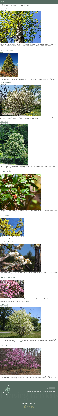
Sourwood (4, 122)
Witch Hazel (4, 215)
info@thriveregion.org (43, 388)
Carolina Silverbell (6, 241)
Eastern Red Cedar (6, 50)
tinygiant (1, 10)
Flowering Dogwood (7, 277)
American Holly (5, 171)
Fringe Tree (4, 305)
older (1, 380)
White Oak (4, 9)
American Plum (5, 83)
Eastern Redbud (5, 345)
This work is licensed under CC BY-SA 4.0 (29, 409)
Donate (52, 387)
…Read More (15, 47)
